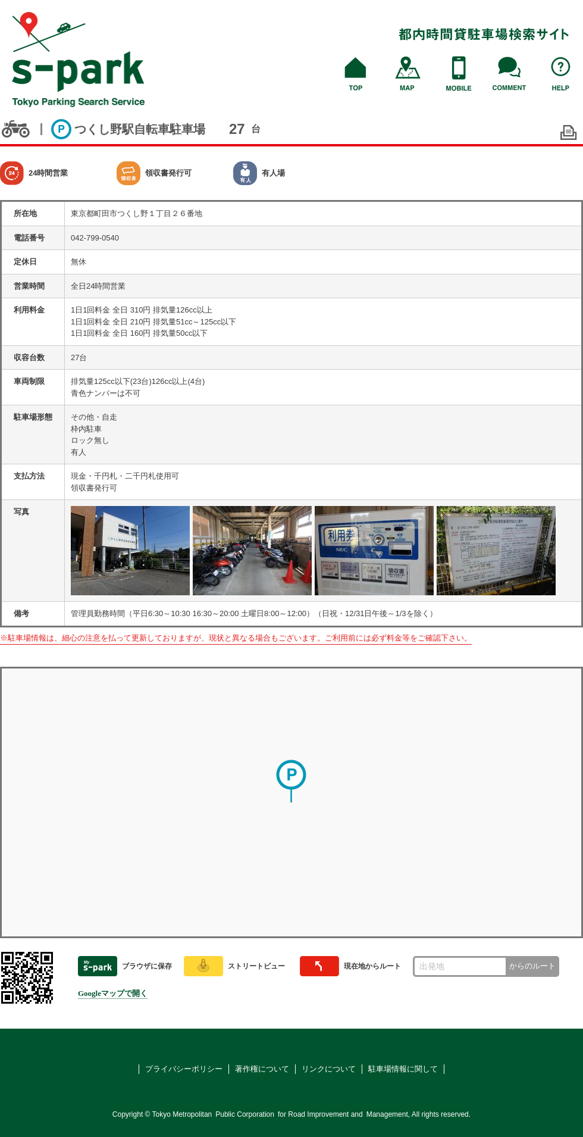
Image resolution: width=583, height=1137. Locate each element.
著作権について (262, 1068)
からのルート (532, 965)
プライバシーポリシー (183, 1068)
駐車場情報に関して (403, 1068)
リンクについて (329, 1068)
